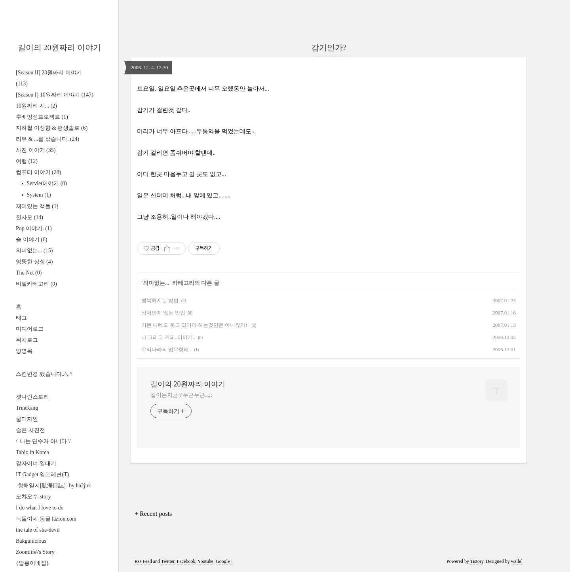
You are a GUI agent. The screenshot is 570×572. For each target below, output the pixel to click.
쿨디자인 (27, 419)
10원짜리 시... (36, 106)
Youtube (205, 561)
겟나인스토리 (32, 397)
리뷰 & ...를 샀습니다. (47, 139)
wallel (516, 561)
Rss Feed (143, 561)
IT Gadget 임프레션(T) (42, 474)
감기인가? (328, 47)
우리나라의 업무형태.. (166, 349)
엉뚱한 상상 (34, 262)
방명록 (24, 351)
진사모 (29, 217)
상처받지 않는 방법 (163, 313)
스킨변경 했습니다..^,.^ (44, 374)
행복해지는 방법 (160, 300)
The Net (29, 273)
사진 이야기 (35, 150)
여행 (27, 161)
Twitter (168, 561)
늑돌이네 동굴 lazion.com (46, 519)
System (38, 195)
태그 (21, 318)
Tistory (476, 561)
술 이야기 (31, 239)
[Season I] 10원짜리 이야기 (54, 95)
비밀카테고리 (36, 284)
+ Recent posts (153, 513)
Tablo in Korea (32, 452)
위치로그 (27, 340)
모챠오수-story (33, 497)
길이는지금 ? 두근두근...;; (181, 395)
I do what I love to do (40, 508)
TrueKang (27, 408)
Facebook (186, 561)
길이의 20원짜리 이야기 (59, 47)
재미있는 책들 (37, 206)
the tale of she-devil (38, 530)
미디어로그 (30, 329)
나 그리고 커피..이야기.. (168, 337)
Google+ (224, 561)
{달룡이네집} (32, 563)
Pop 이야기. (34, 228)
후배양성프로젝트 (42, 117)
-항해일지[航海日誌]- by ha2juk (53, 486)
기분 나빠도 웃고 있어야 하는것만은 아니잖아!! (195, 325)
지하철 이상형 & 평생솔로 (51, 128)
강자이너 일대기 (36, 463)
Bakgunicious (31, 541)
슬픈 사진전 (30, 430)
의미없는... (34, 251)
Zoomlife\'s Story (35, 552)
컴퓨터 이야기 (38, 172)
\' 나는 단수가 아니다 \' (43, 441)
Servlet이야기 (46, 183)
